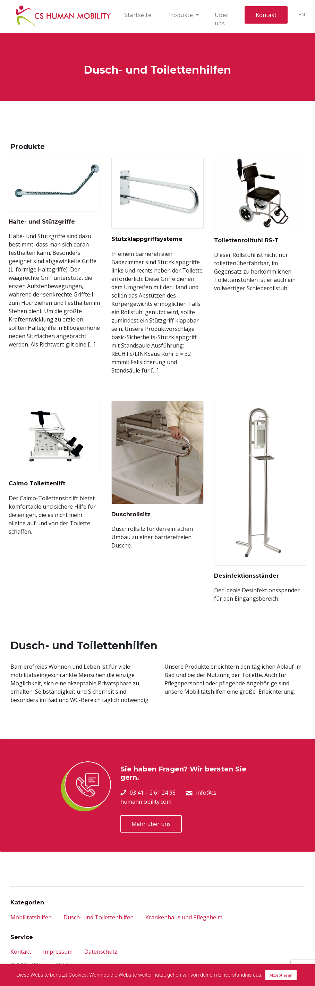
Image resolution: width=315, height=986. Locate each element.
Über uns (222, 19)
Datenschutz (100, 951)
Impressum (58, 951)
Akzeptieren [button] (281, 975)
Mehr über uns (151, 824)
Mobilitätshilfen (31, 917)
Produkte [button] (181, 15)
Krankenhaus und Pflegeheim (183, 917)
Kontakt (266, 15)
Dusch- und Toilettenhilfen (98, 917)
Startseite (137, 15)
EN (301, 14)
